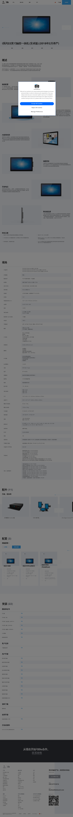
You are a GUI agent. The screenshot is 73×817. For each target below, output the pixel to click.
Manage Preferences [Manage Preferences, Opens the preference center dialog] (37, 111)
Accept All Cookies (36, 103)
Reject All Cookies (37, 107)
